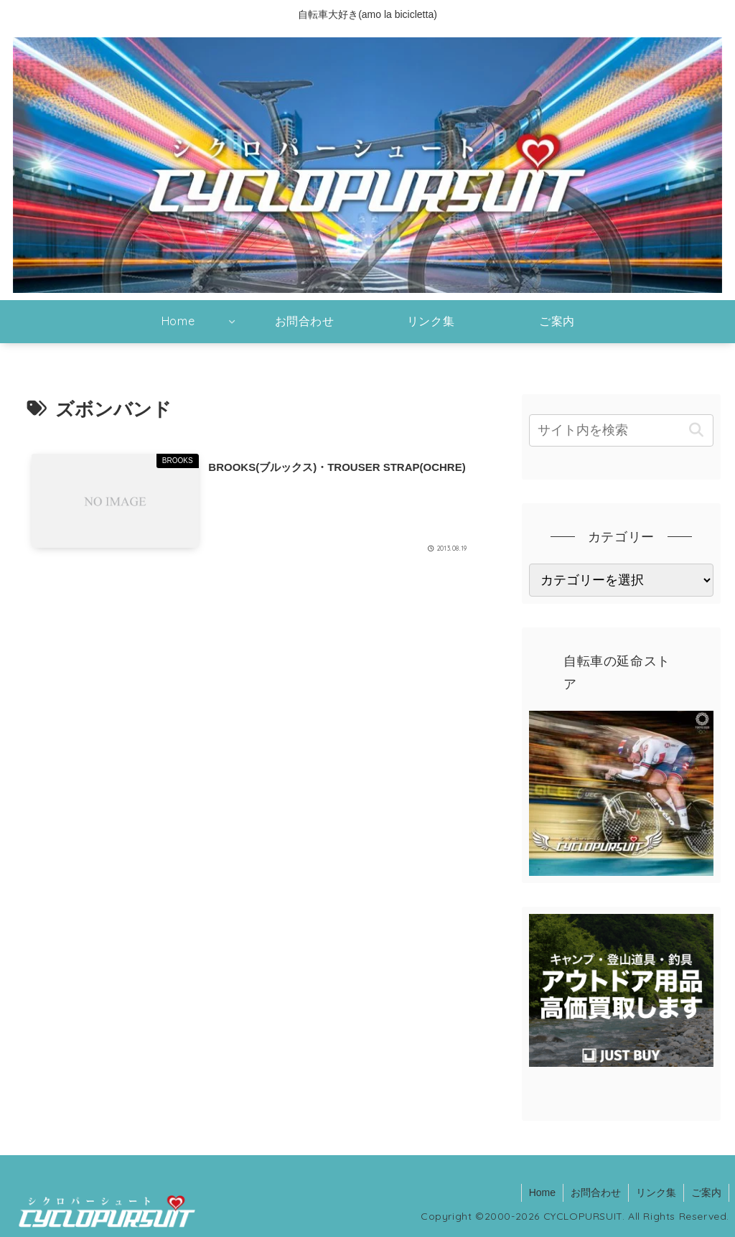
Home (542, 1192)
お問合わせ (596, 1192)
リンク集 (656, 1192)
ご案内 (706, 1192)
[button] (696, 430)
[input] (621, 430)
